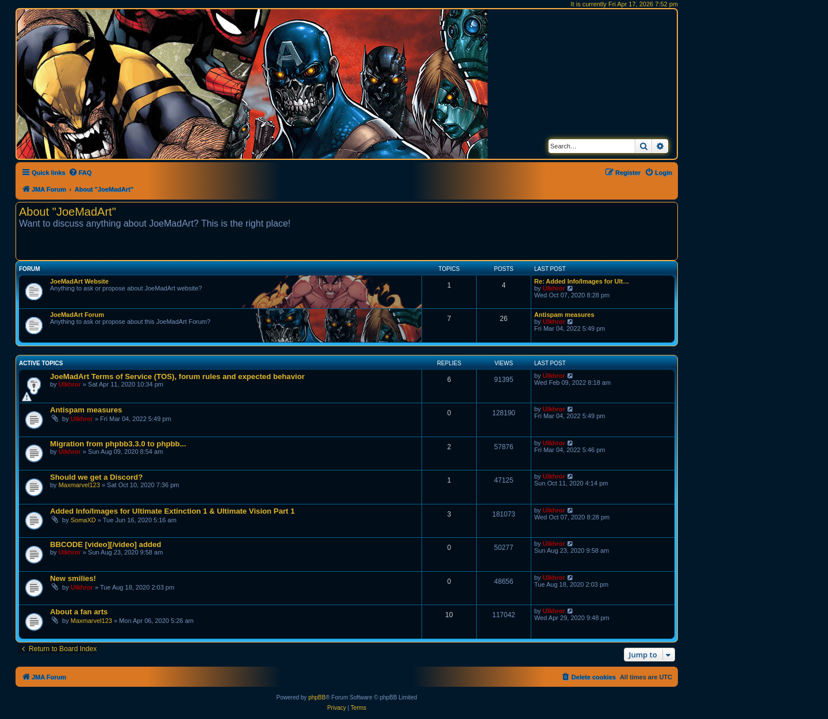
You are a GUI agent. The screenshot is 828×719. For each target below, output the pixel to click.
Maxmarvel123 (79, 484)
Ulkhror (554, 288)
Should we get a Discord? (96, 477)
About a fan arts (79, 611)
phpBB (316, 697)
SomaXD (83, 520)
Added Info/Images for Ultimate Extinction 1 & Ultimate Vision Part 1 (172, 511)
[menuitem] (80, 172)
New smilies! (73, 578)
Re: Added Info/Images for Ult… (581, 281)
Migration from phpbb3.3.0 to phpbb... (118, 443)
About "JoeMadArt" (67, 211)
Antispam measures (564, 314)
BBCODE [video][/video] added (105, 544)
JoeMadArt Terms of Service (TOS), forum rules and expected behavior (177, 376)
